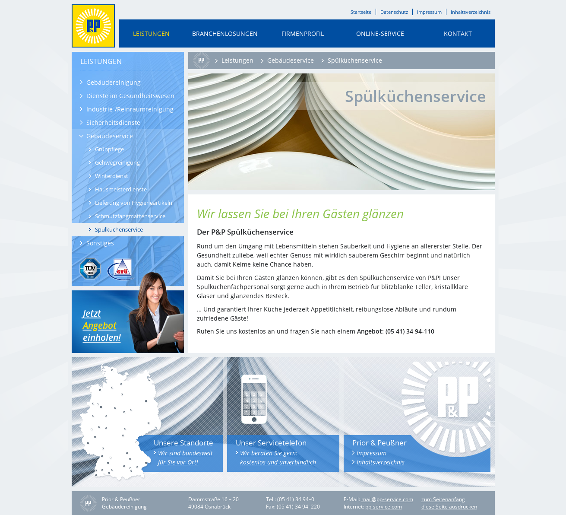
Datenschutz (394, 12)
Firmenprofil (302, 33)
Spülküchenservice (119, 229)
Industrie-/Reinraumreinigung (130, 109)
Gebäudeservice (109, 136)
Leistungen (151, 33)
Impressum (429, 12)
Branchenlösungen (225, 33)
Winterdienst (111, 176)
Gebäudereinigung (113, 82)
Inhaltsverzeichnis (470, 12)
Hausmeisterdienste (121, 189)
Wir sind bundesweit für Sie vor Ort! (185, 457)
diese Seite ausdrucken (449, 506)
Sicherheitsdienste (113, 122)
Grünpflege (109, 149)
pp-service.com (383, 506)
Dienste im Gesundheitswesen (130, 96)
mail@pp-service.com (387, 499)
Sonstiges (100, 243)
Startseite (361, 12)
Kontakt (458, 33)
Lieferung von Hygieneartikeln (133, 203)
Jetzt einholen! (109, 325)
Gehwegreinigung (117, 162)
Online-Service (380, 33)
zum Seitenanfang (443, 499)
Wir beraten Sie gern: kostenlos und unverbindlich (278, 457)
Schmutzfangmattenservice (130, 216)
